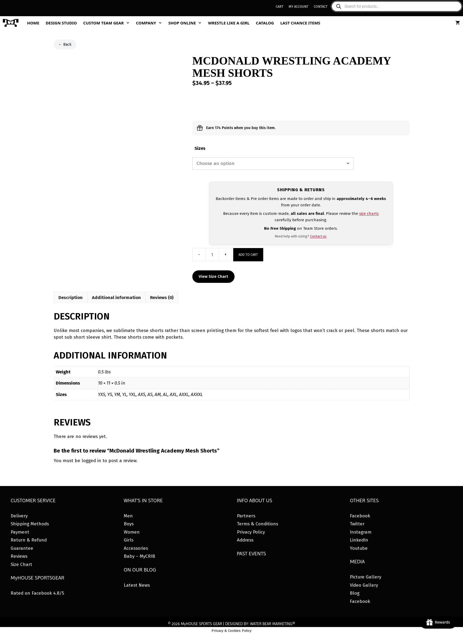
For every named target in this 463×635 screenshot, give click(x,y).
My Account (298, 6)
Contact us (318, 236)
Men (128, 516)
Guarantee (22, 548)
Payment (20, 532)
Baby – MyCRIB (139, 556)
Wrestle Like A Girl (228, 22)
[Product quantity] (212, 254)
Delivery (19, 516)
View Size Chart (213, 276)
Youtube (359, 548)
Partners (246, 516)
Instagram (360, 532)
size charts (369, 213)
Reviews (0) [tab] (161, 297)
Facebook (360, 516)
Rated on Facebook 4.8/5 (37, 593)
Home (33, 22)
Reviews (19, 556)
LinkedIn (359, 540)
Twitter (357, 524)
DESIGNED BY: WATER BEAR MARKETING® (260, 623)
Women (132, 532)
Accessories (136, 548)
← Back (64, 44)
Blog (354, 593)
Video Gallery (364, 585)
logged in (91, 460)
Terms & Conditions (257, 524)
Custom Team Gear (108, 22)
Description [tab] (70, 297)
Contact (321, 6)
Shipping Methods (30, 524)
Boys (129, 524)
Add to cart (248, 255)
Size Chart (21, 564)
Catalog (265, 22)
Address (245, 540)
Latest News (137, 585)
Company (150, 22)
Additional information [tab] (116, 297)
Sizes (199, 148)
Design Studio (61, 22)
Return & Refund (29, 540)
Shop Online (186, 22)
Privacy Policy (251, 532)
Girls (128, 540)
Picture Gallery (365, 577)
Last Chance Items (300, 22)
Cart (279, 6)
